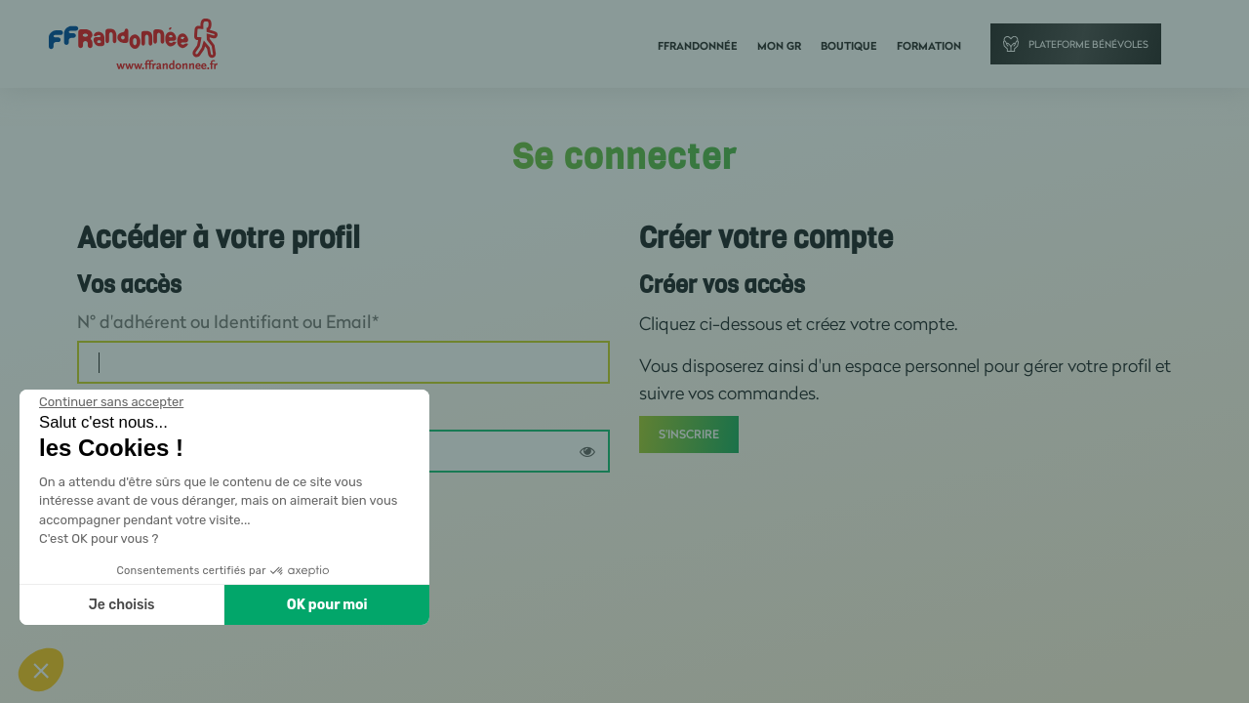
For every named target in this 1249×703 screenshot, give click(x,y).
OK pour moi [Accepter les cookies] (327, 605)
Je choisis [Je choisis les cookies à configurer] (122, 605)
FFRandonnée (698, 46)
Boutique (849, 46)
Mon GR (779, 46)
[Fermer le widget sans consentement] (111, 402)
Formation (929, 46)
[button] (41, 669)
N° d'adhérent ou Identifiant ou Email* (228, 321)
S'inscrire (689, 434)
